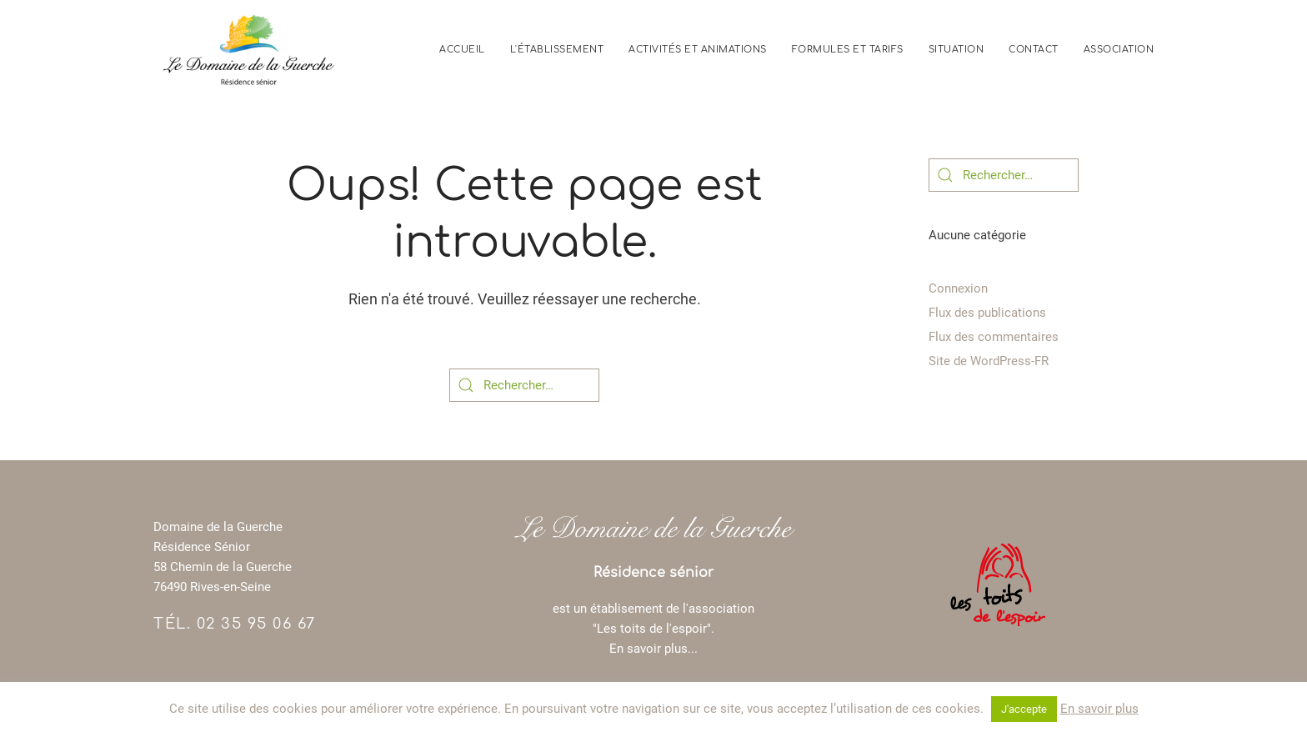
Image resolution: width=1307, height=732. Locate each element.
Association (1119, 49)
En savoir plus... (653, 648)
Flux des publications (987, 312)
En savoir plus (1099, 708)
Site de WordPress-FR (989, 361)
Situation (956, 49)
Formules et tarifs (848, 49)
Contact (1034, 49)
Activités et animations (697, 49)
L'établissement (557, 49)
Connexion (958, 288)
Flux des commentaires (994, 336)
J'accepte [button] (1024, 709)
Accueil (462, 49)
